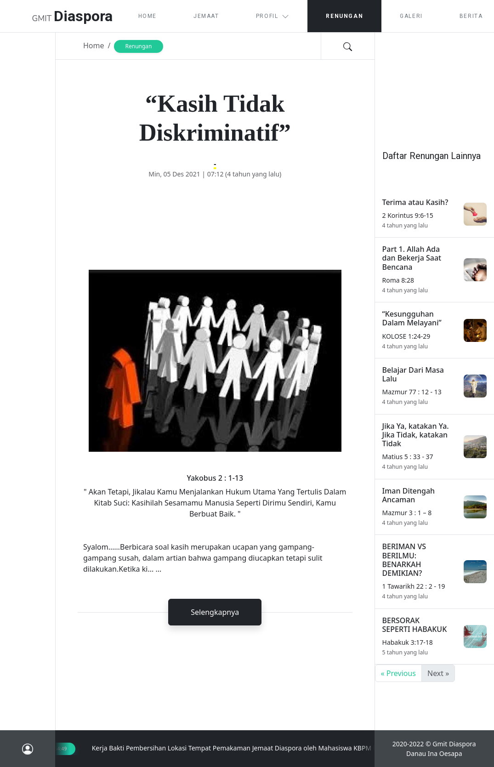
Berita (471, 16)
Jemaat (206, 16)
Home (147, 16)
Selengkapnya (215, 612)
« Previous (398, 673)
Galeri (411, 16)
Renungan (344, 16)
